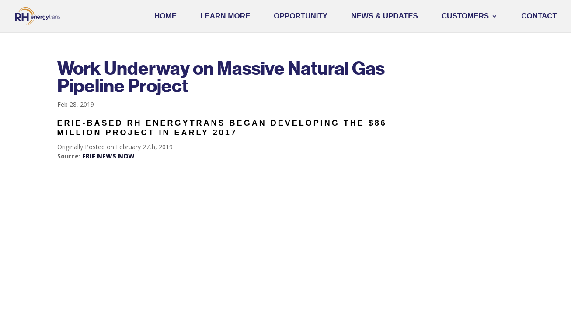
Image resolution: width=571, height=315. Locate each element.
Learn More (225, 16)
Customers (465, 16)
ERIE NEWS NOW (108, 156)
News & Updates (384, 16)
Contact (539, 16)
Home (165, 16)
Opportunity (300, 16)
